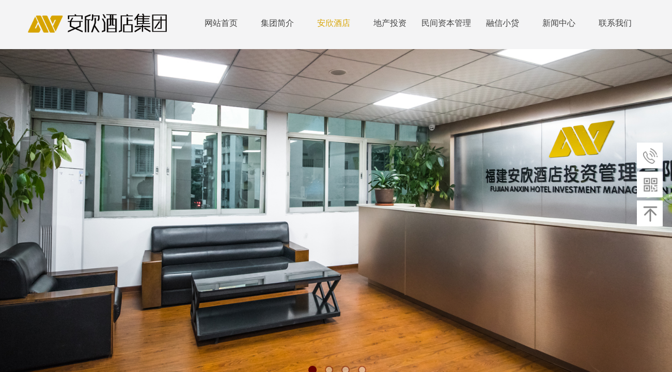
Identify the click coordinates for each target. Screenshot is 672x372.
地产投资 (390, 23)
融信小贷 (502, 23)
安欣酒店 (333, 23)
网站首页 (221, 23)
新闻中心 (558, 23)
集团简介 (277, 23)
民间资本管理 (446, 23)
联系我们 (615, 23)
